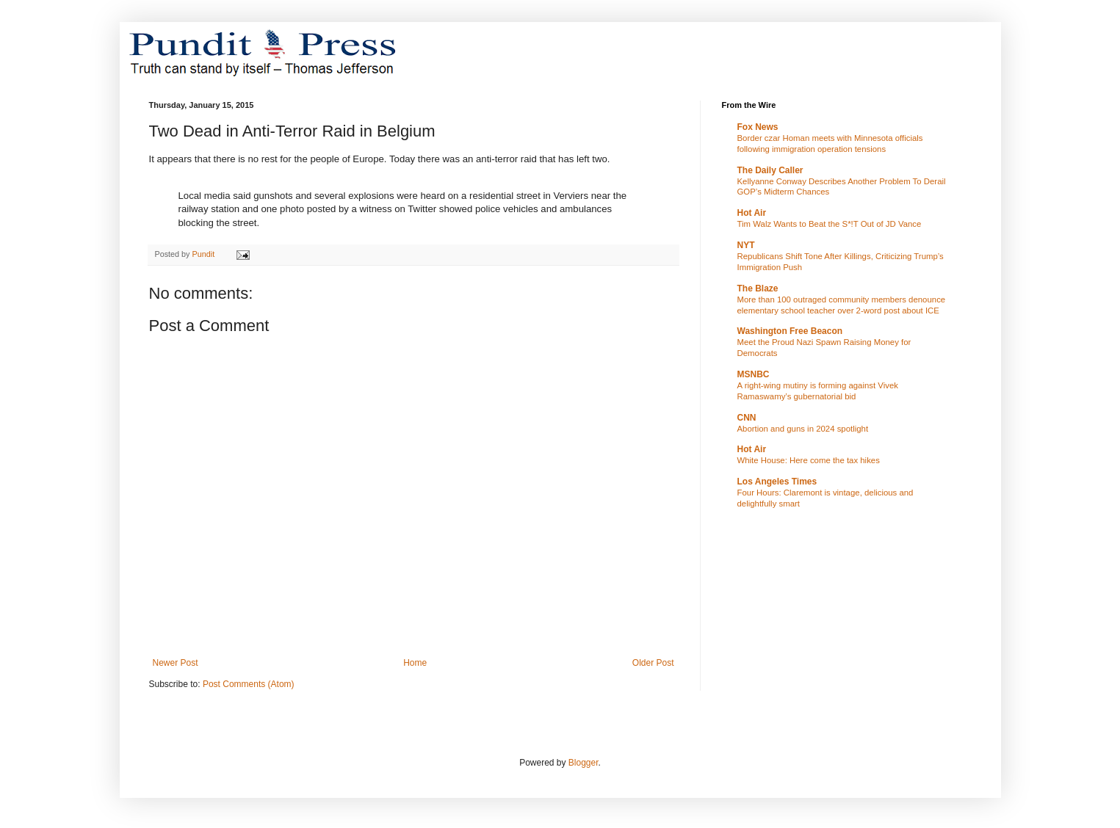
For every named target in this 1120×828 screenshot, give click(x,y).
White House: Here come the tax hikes (808, 460)
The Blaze (757, 288)
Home (415, 663)
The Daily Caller (770, 170)
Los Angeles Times (777, 481)
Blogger (583, 763)
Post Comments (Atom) (249, 684)
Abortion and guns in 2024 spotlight (803, 428)
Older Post (653, 663)
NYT (746, 245)
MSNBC (753, 374)
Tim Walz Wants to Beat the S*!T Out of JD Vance (829, 223)
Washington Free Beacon (790, 331)
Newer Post (175, 663)
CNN (746, 418)
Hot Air (752, 213)
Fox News (757, 127)
